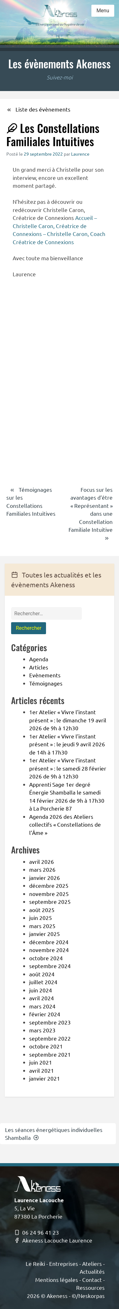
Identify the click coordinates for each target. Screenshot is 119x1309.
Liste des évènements (38, 109)
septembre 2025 (50, 901)
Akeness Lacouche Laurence (53, 1240)
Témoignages (46, 683)
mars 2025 (42, 925)
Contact (92, 1279)
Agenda (38, 659)
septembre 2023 (50, 1022)
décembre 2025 (49, 885)
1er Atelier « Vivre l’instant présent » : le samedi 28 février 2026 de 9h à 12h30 (67, 768)
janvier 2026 (44, 877)
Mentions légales (56, 1279)
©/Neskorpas (88, 1295)
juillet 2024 (43, 982)
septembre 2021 (50, 1054)
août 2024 (42, 974)
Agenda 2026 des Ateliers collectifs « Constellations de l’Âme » (65, 824)
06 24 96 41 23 (36, 1232)
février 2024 (44, 1014)
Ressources (90, 1287)
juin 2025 (40, 917)
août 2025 (42, 909)
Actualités (92, 1271)
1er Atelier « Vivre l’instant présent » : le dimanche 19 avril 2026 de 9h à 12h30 (67, 720)
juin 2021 (40, 1062)
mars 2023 (42, 1030)
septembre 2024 (50, 965)
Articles (38, 667)
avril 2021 (41, 1070)
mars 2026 (42, 869)
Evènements (45, 675)
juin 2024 (40, 990)
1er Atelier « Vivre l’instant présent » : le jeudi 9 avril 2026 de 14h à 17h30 (67, 744)
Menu (102, 11)
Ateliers (92, 1263)
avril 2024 (41, 998)
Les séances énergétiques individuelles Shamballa (53, 1133)
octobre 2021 (46, 1046)
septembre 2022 (50, 1038)
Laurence (80, 154)
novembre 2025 (49, 893)
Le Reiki (35, 1263)
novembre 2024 (49, 949)
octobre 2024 (46, 958)
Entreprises (63, 1263)
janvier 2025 (44, 933)
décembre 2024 (49, 942)
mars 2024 (42, 1006)
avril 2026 (41, 861)
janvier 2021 (44, 1078)
